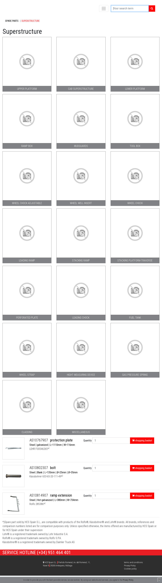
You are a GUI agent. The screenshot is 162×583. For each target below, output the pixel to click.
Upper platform (27, 88)
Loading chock (80, 317)
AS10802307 (39, 468)
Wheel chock (135, 203)
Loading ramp (27, 260)
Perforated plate (27, 317)
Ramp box (27, 146)
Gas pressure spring (135, 374)
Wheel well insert (81, 203)
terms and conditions (133, 562)
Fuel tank (135, 317)
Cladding (27, 432)
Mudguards (81, 146)
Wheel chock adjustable (27, 203)
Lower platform (135, 88)
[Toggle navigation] (103, 8)
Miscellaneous (81, 432)
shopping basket (142, 440)
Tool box (135, 146)
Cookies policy (130, 568)
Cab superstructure (81, 88)
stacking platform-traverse (135, 260)
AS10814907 (39, 495)
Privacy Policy (128, 580)
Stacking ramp (81, 260)
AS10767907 (39, 440)
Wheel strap (27, 374)
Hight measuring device (81, 374)
